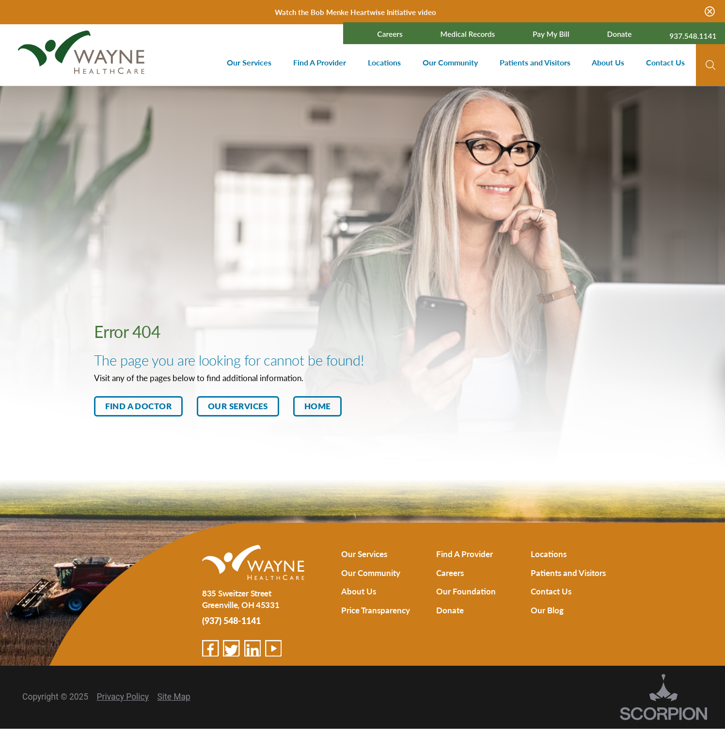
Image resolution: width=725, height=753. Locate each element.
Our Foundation (466, 591)
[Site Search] (710, 65)
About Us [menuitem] (608, 62)
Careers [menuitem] (390, 34)
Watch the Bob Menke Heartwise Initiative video (355, 12)
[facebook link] (210, 648)
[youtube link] (273, 648)
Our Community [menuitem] (450, 62)
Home (317, 406)
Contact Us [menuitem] (665, 62)
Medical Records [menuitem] (468, 34)
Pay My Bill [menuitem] (551, 34)
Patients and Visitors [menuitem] (535, 62)
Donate (450, 610)
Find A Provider (464, 554)
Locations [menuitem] (384, 62)
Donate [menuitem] (619, 34)
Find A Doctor (138, 406)
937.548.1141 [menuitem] (692, 36)
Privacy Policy (123, 697)
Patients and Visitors (568, 572)
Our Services (238, 406)
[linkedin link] (252, 648)
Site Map (173, 697)
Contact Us (551, 591)
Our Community (370, 572)
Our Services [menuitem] (249, 62)
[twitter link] (231, 648)
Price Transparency (375, 610)
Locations (549, 554)
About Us (358, 591)
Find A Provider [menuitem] (319, 62)
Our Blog (547, 610)
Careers (450, 572)
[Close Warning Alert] (710, 12)
